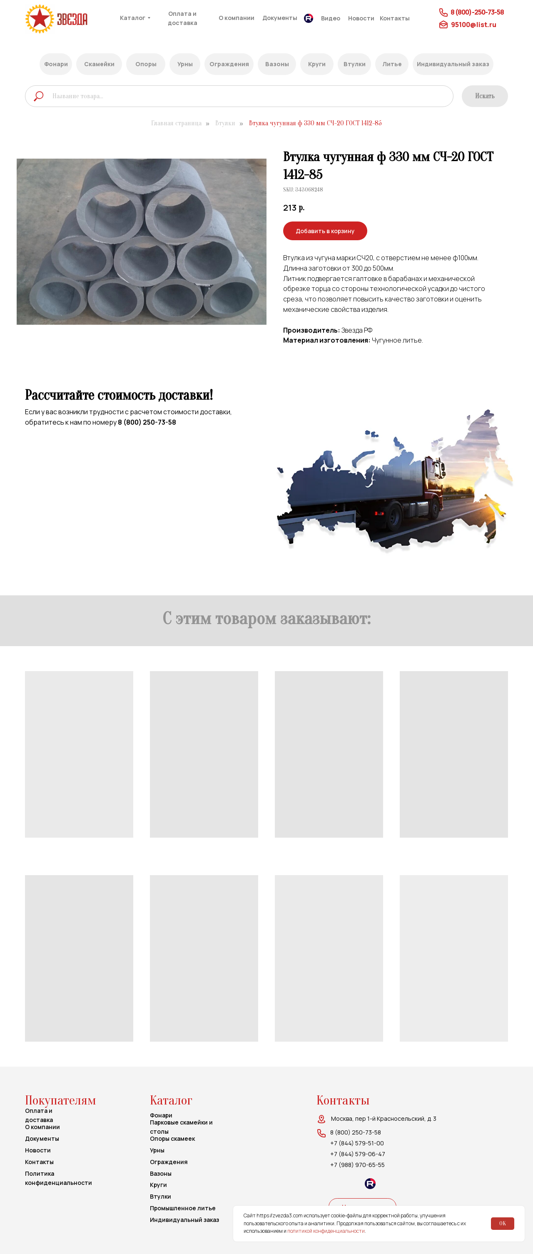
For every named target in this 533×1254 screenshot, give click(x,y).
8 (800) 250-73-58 (147, 422)
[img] (72, 19)
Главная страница (176, 123)
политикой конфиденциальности (326, 1230)
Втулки (225, 123)
